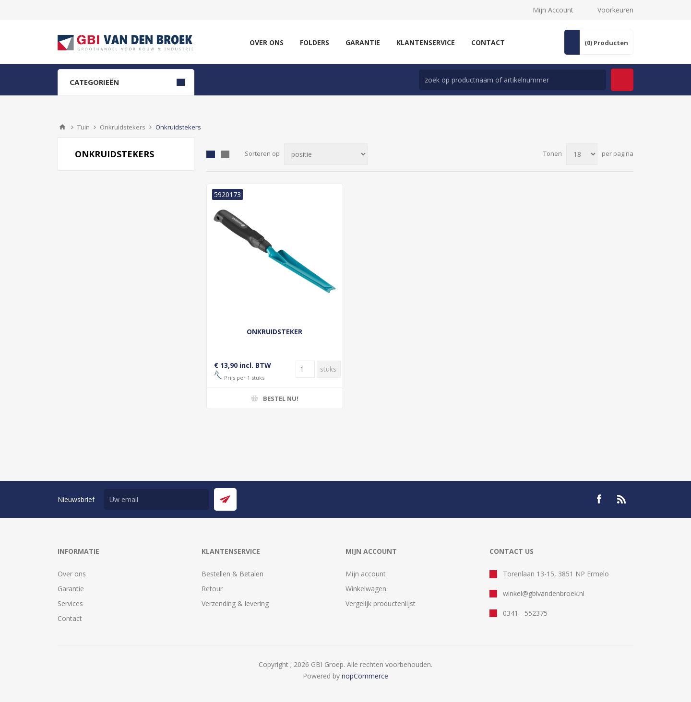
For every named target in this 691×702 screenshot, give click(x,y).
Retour (212, 588)
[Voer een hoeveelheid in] (305, 369)
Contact (70, 618)
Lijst (225, 154)
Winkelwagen (366, 588)
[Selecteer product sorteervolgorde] (326, 154)
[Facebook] (599, 499)
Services (70, 603)
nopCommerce (365, 675)
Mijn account (366, 573)
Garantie (71, 588)
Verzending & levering (235, 603)
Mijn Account (553, 9)
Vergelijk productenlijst (381, 603)
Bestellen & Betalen (232, 573)
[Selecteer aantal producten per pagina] (581, 154)
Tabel (210, 154)
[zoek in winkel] (512, 80)
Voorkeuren (615, 9)
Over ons (72, 573)
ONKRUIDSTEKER (274, 331)
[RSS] (622, 499)
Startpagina (62, 127)
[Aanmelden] (156, 499)
